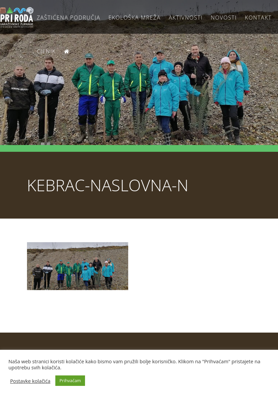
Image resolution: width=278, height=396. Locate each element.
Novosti (224, 17)
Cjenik (46, 51)
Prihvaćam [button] (70, 380)
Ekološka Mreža (134, 17)
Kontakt (258, 17)
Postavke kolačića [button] (30, 381)
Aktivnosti (185, 17)
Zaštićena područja (68, 17)
